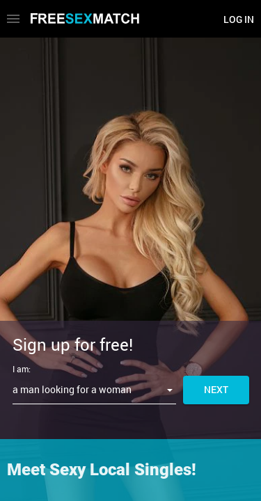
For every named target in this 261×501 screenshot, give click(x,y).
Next (216, 389)
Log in (238, 19)
